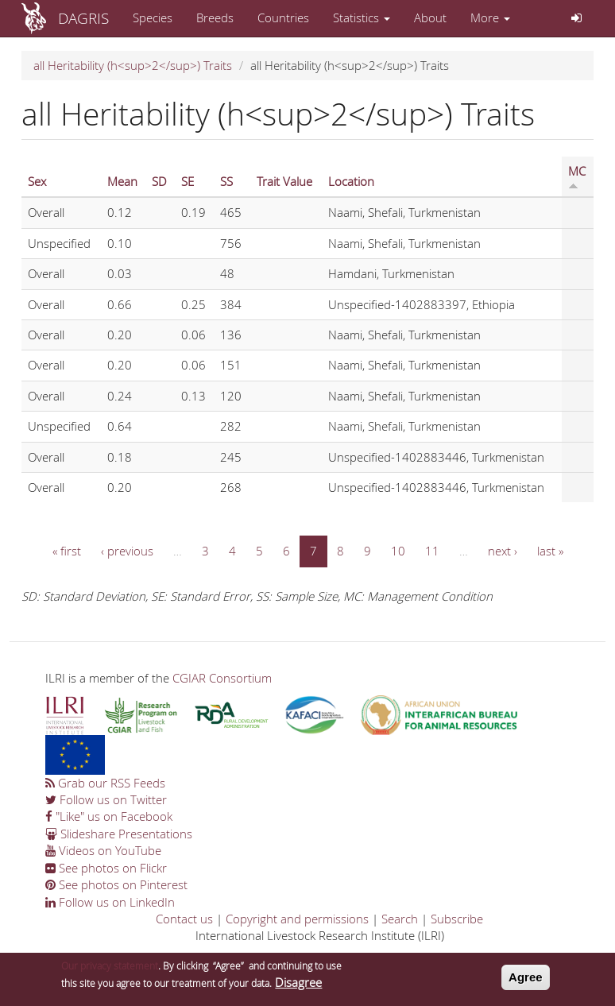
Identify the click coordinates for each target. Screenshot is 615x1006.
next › (502, 551)
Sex (37, 181)
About (430, 17)
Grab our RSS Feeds (105, 783)
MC (577, 176)
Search (399, 919)
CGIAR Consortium (222, 678)
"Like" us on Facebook (108, 816)
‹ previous (127, 551)
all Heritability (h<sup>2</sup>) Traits (132, 65)
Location (351, 181)
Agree (526, 981)
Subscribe (457, 919)
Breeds (215, 17)
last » (550, 551)
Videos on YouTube (103, 850)
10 (398, 551)
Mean (122, 181)
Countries (283, 17)
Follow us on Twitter (106, 799)
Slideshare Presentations (118, 834)
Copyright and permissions (297, 919)
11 (432, 551)
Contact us (184, 919)
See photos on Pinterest (116, 884)
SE (187, 181)
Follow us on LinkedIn (110, 902)
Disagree (298, 986)
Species (152, 17)
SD (159, 181)
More (490, 17)
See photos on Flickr (106, 868)
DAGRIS (83, 18)
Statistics (361, 17)
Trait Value (284, 181)
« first (66, 551)
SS (226, 181)
